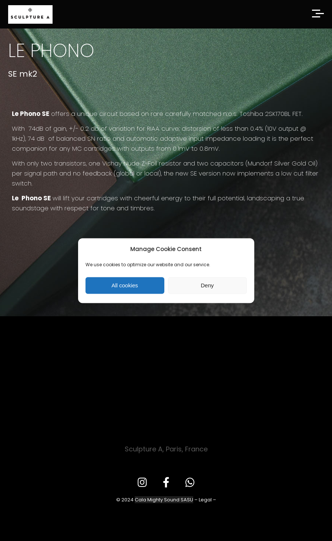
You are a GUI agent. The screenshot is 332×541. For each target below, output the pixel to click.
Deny (207, 285)
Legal (205, 499)
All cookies (124, 285)
